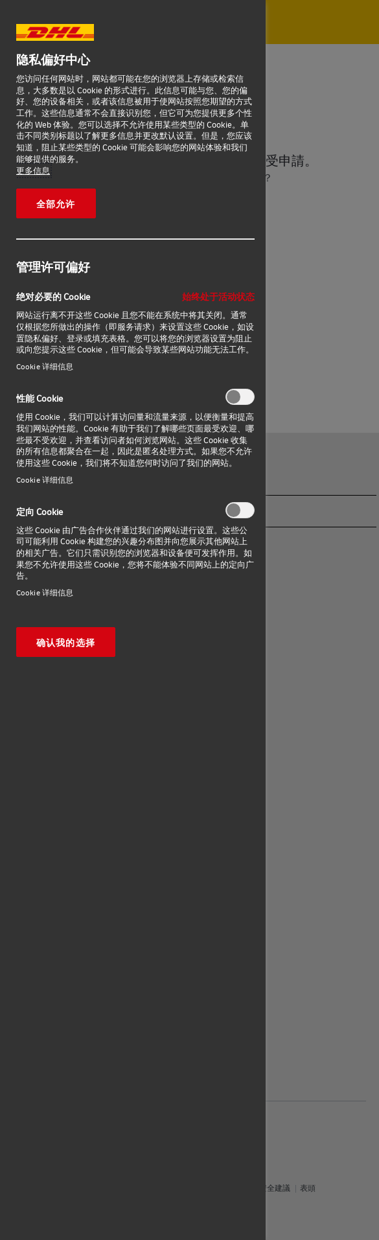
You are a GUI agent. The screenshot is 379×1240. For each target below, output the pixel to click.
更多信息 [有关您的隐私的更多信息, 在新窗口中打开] (33, 170)
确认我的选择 (65, 642)
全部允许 (56, 203)
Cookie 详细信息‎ (44, 366)
